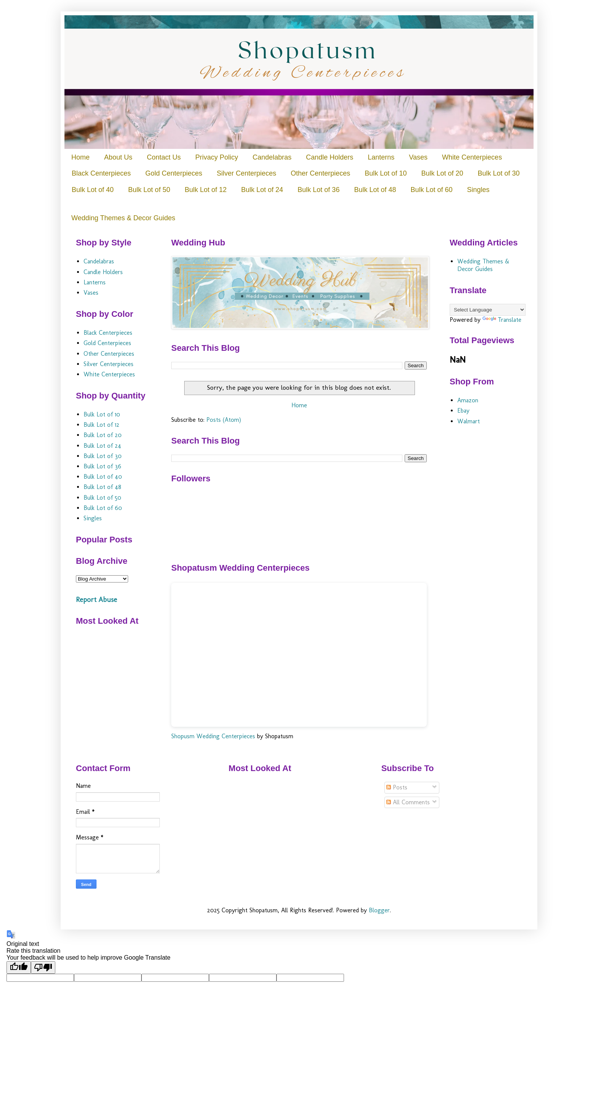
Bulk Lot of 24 (262, 190)
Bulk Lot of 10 (386, 173)
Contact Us (164, 157)
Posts (396, 787)
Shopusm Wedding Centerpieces (213, 736)
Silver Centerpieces (246, 173)
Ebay (463, 410)
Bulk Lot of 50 (149, 190)
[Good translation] (18, 967)
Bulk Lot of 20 (442, 173)
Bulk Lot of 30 (498, 173)
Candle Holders (329, 157)
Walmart (468, 421)
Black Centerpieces (101, 173)
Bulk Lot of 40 (93, 190)
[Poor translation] (43, 967)
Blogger (379, 910)
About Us (118, 157)
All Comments (408, 802)
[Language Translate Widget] (488, 310)
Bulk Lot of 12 (206, 190)
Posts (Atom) (223, 419)
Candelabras (271, 157)
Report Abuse (96, 599)
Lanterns (381, 157)
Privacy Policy (216, 157)
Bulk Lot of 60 (431, 190)
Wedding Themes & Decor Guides (123, 218)
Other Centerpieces (320, 173)
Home (80, 157)
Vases (418, 157)
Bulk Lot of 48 (375, 190)
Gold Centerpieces (173, 173)
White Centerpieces (472, 157)
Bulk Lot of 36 (318, 190)
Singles (478, 190)
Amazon (467, 400)
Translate (501, 319)
